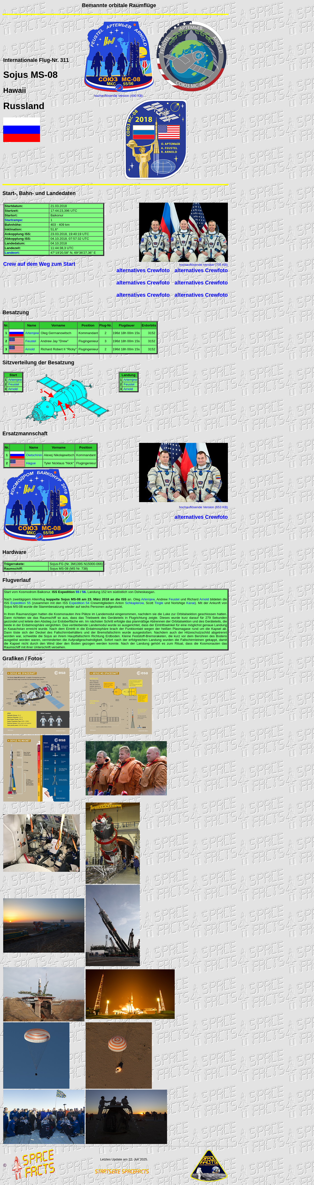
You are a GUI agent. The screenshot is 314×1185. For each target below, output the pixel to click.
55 (77, 592)
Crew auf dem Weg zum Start (39, 264)
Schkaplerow (134, 603)
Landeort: (12, 252)
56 (84, 592)
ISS (27, 234)
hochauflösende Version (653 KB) (203, 507)
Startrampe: (14, 220)
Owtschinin (34, 455)
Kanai (190, 603)
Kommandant (88, 333)
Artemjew (32, 333)
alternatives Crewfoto (143, 270)
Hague (31, 463)
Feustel (30, 341)
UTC (73, 210)
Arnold (30, 349)
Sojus (15, 75)
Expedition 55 (21, 603)
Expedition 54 (79, 603)
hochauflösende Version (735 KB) (203, 265)
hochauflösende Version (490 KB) (118, 96)
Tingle (159, 603)
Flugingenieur (88, 341)
